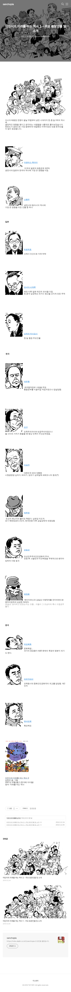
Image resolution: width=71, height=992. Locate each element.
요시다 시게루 (30, 287)
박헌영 (27, 513)
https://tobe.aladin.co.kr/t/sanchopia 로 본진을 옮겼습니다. (28, 941)
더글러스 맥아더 (31, 162)
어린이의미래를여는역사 (14, 818)
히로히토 (27, 249)
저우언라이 (28, 679)
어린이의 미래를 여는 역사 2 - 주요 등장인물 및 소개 (22, 822)
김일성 (27, 550)
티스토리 (35, 981)
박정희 (27, 594)
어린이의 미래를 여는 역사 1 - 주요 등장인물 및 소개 (22, 825)
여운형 (27, 382)
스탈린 (27, 200)
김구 (26, 427)
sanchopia (8, 4)
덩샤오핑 (27, 721)
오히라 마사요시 (31, 334)
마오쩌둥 (27, 644)
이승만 (27, 465)
